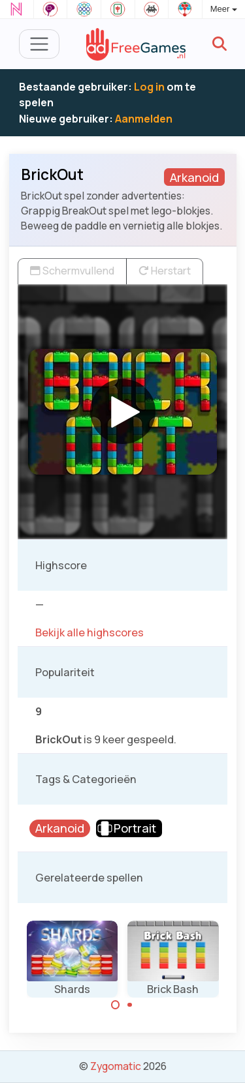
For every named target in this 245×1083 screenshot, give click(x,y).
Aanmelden (143, 118)
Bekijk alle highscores (89, 632)
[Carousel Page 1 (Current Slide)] (115, 1004)
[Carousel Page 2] (130, 1004)
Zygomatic (115, 1066)
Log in (149, 87)
